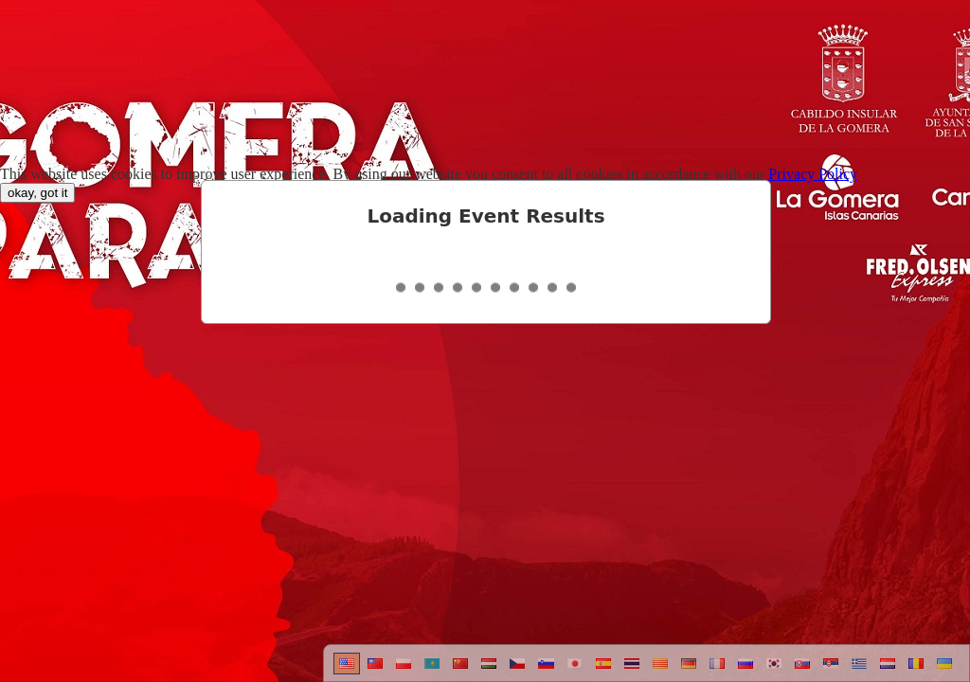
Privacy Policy (812, 174)
